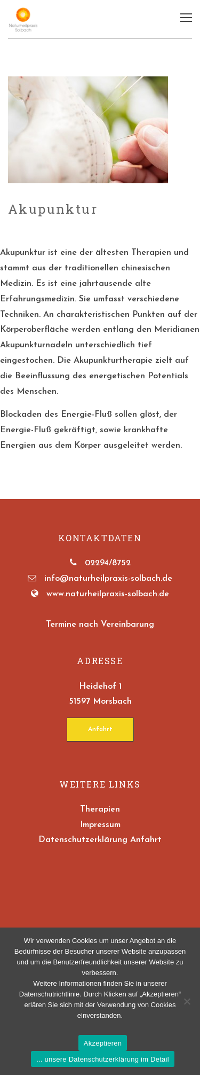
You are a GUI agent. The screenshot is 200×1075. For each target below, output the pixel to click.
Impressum (100, 825)
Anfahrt (100, 729)
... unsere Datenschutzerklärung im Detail (102, 1059)
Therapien (100, 809)
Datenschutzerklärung (82, 840)
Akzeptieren (103, 1043)
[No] (186, 1001)
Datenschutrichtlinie (49, 994)
